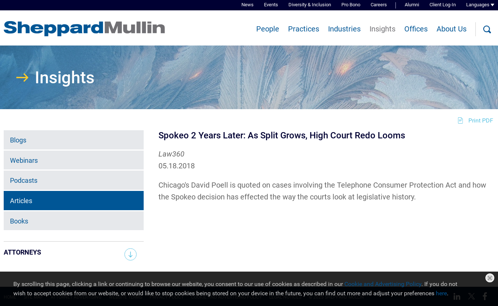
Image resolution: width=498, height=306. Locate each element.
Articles (21, 201)
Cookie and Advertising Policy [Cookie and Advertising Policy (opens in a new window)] (382, 283)
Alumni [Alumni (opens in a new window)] (412, 4)
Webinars (24, 160)
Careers (379, 4)
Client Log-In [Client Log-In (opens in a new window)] (443, 4)
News (247, 4)
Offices (416, 28)
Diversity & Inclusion (309, 4)
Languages (477, 4)
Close (489, 277)
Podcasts (23, 180)
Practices (303, 28)
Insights (382, 28)
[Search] (486, 29)
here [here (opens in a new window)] (441, 293)
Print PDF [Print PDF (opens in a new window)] (480, 120)
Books (19, 221)
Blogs (18, 140)
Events (271, 4)
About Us (452, 28)
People (267, 28)
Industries (344, 28)
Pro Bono (350, 4)
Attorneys (22, 252)
